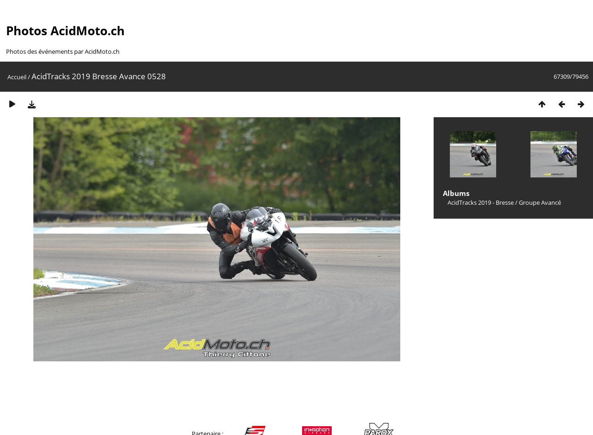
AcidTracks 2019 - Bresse (481, 202)
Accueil (16, 77)
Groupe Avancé (540, 202)
